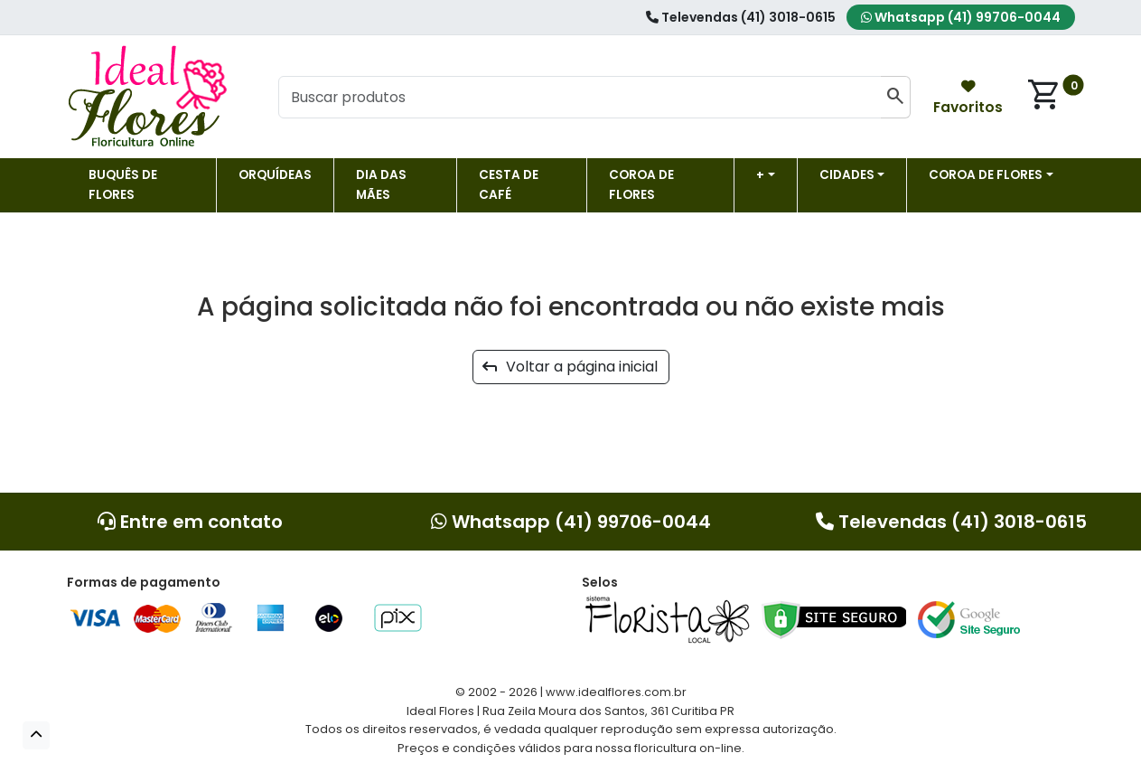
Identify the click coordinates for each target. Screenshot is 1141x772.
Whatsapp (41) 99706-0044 (961, 17)
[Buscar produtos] (580, 97)
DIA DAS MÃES (381, 184)
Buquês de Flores (123, 184)
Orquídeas (275, 175)
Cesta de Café (508, 184)
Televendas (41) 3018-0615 (741, 17)
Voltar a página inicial (570, 366)
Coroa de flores (641, 184)
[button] (36, 735)
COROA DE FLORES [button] (986, 175)
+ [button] (760, 175)
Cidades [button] (846, 175)
